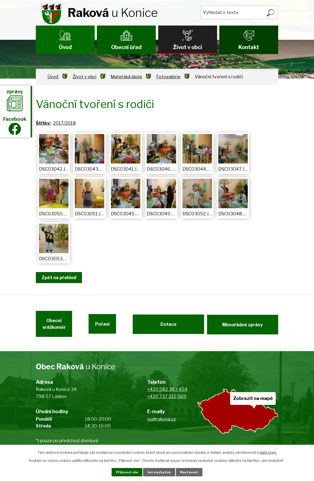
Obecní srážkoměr (53, 326)
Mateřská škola (126, 76)
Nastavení (191, 472)
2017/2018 (64, 123)
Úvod (65, 47)
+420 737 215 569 (166, 399)
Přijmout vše (125, 472)
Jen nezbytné (159, 472)
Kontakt (248, 47)
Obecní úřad (126, 47)
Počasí (109, 326)
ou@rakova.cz (161, 422)
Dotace (168, 326)
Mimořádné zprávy (243, 326)
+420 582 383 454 (167, 392)
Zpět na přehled (59, 277)
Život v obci (187, 47)
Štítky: (43, 123)
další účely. (268, 452)
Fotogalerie (168, 76)
